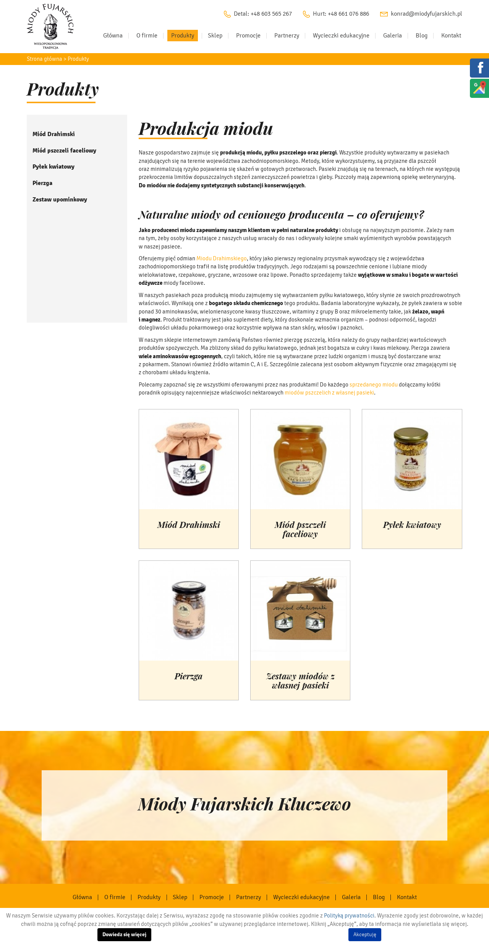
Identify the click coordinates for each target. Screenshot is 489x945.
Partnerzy (286, 35)
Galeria (392, 35)
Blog (421, 35)
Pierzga (42, 183)
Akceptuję (364, 934)
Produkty (182, 35)
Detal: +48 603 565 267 (263, 14)
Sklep (215, 35)
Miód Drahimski (53, 134)
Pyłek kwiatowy (53, 166)
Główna (113, 35)
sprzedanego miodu (374, 384)
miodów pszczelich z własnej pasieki (329, 392)
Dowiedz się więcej (124, 934)
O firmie (146, 35)
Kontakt (451, 35)
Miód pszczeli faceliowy (64, 150)
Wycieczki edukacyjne (341, 35)
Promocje (248, 35)
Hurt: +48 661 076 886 (341, 14)
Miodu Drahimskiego (221, 258)
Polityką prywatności (349, 915)
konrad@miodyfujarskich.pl (426, 14)
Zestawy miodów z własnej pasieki (300, 681)
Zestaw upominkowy (59, 199)
